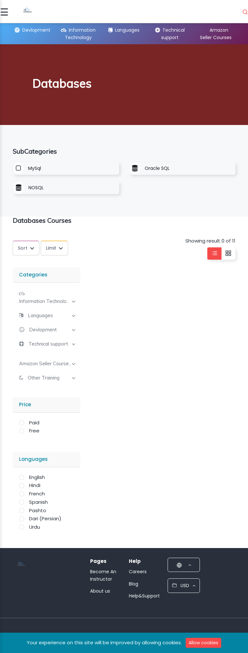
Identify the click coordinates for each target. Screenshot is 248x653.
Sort (26, 248)
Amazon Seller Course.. (45, 364)
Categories (33, 274)
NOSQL (36, 187)
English (37, 477)
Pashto (37, 510)
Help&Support (144, 596)
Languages (124, 30)
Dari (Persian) (45, 518)
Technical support (48, 344)
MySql (34, 168)
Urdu (34, 526)
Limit (54, 248)
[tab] (46, 297)
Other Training (43, 378)
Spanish (38, 502)
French (37, 493)
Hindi (34, 485)
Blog (133, 584)
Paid (34, 422)
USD (183, 585)
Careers (138, 571)
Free (34, 430)
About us (100, 591)
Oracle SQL (157, 168)
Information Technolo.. (43, 301)
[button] (36, 315)
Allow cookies (203, 642)
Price (25, 404)
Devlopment (32, 30)
